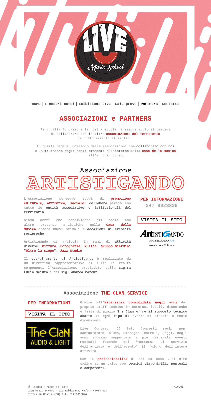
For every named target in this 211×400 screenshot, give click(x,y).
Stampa (35, 387)
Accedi (178, 386)
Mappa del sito (57, 387)
